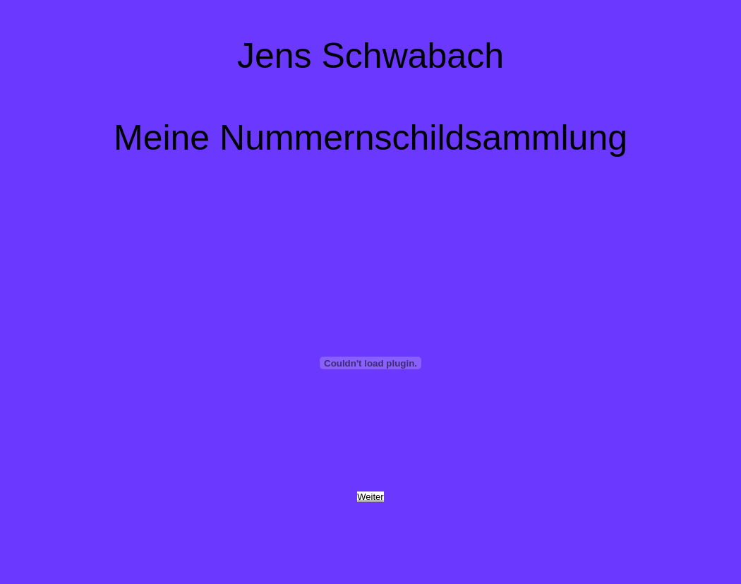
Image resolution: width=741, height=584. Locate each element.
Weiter (370, 496)
